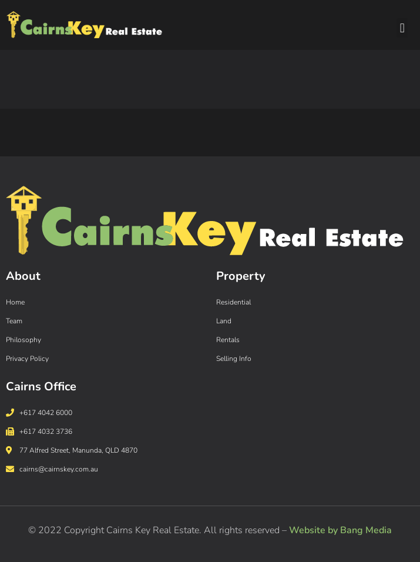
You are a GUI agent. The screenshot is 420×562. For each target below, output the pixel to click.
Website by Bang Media (340, 530)
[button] (402, 28)
